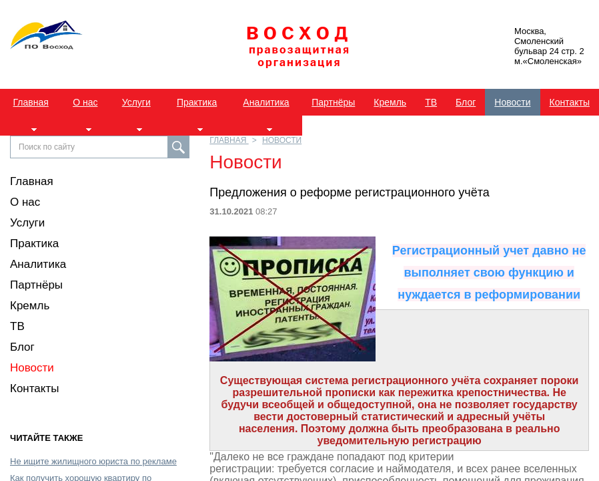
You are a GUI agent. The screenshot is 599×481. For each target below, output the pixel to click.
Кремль (390, 102)
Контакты (570, 102)
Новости (512, 102)
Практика (197, 102)
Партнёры (333, 102)
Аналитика (266, 102)
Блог (466, 102)
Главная (31, 102)
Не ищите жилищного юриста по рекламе (93, 461)
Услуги (136, 102)
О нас (85, 102)
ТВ (431, 102)
